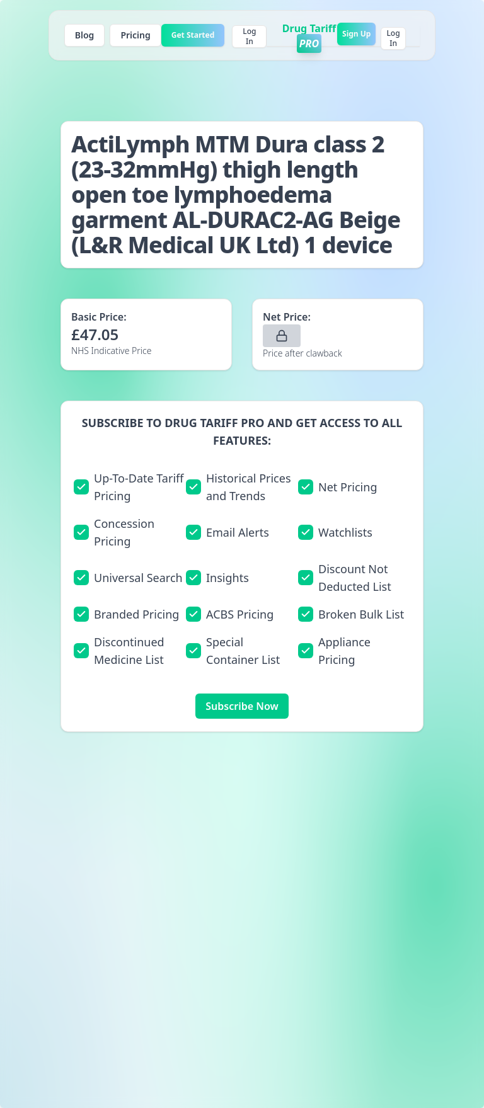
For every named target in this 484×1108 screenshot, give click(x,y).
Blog (85, 35)
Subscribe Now (241, 706)
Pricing (135, 35)
